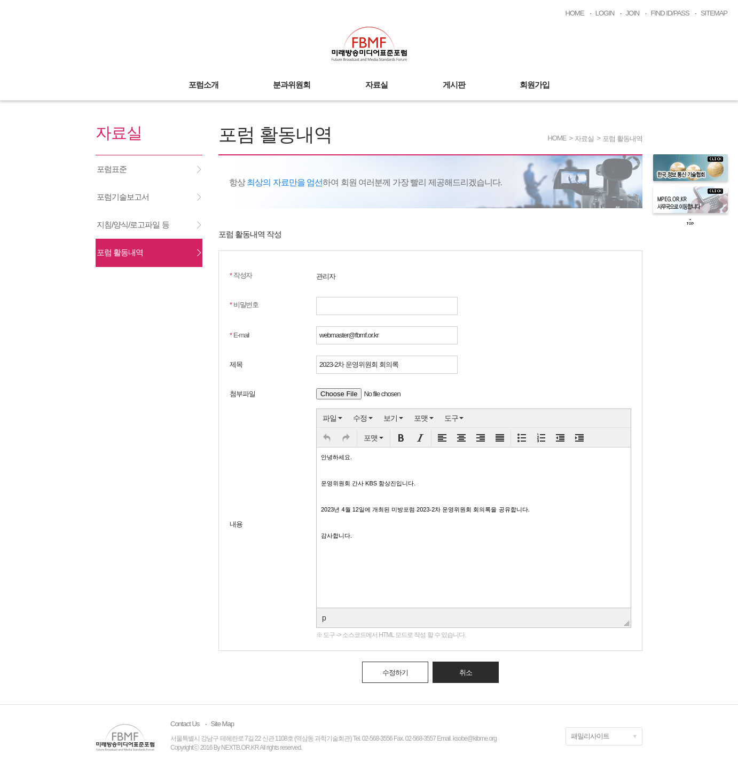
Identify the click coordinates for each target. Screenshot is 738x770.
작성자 (241, 275)
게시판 (454, 84)
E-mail (239, 335)
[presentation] (332, 418)
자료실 (376, 84)
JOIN (633, 13)
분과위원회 (291, 84)
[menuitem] (332, 418)
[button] (327, 438)
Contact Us (184, 724)
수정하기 (395, 673)
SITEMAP (714, 13)
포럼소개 (203, 84)
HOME (575, 13)
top (690, 222)
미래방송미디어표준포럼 (369, 44)
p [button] (324, 618)
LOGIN (604, 13)
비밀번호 (244, 305)
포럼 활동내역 (622, 139)
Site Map (222, 724)
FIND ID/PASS (669, 13)
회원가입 (534, 84)
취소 (465, 673)
